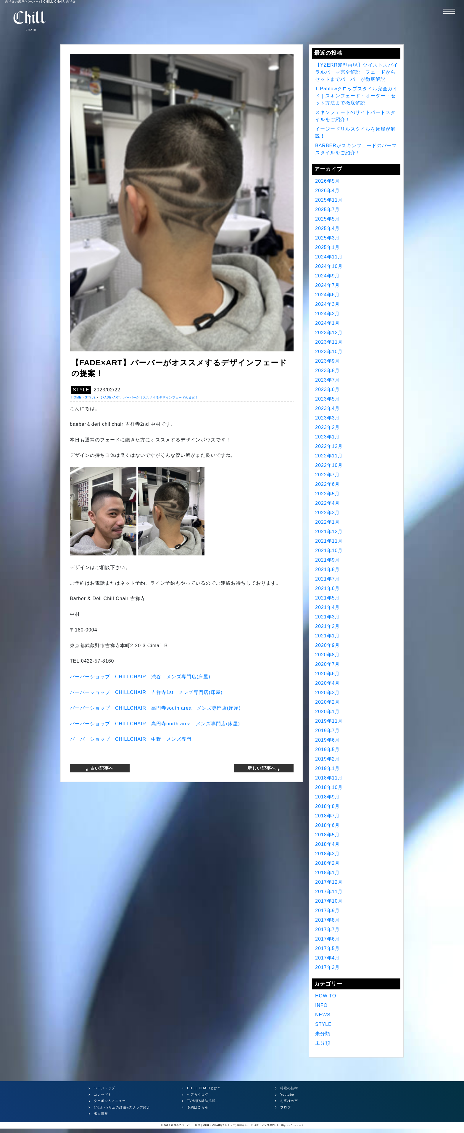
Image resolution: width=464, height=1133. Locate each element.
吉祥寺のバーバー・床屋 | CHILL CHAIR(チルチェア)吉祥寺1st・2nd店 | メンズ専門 (223, 1125)
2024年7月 (327, 285)
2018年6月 (327, 825)
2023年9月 (327, 361)
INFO (321, 1005)
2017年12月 (329, 882)
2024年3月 (327, 304)
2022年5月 (327, 493)
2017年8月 (327, 920)
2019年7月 (327, 730)
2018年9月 (327, 796)
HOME (76, 397)
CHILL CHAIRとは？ (204, 1088)
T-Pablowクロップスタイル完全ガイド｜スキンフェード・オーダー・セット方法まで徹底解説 (356, 95)
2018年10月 (329, 787)
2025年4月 (327, 228)
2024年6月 (327, 294)
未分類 (322, 1033)
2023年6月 (327, 389)
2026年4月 (327, 190)
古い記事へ (99, 768)
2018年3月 (327, 853)
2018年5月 (327, 834)
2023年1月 (327, 436)
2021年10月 (329, 550)
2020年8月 (327, 654)
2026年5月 (327, 181)
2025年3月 (327, 237)
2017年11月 (329, 891)
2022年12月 (329, 446)
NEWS (323, 1014)
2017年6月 (327, 938)
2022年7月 (327, 474)
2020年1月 (327, 711)
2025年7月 (327, 209)
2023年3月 (327, 417)
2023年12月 (329, 332)
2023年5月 (327, 398)
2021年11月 (329, 541)
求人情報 (101, 1113)
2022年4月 (327, 503)
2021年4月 (327, 607)
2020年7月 (327, 664)
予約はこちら (197, 1107)
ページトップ (104, 1088)
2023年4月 (327, 408)
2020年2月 (327, 702)
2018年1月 (327, 872)
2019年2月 (327, 758)
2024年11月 (329, 256)
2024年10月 (329, 266)
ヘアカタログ (197, 1094)
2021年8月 (327, 569)
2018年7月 (327, 815)
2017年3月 (327, 967)
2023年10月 (329, 351)
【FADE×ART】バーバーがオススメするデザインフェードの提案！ (148, 397)
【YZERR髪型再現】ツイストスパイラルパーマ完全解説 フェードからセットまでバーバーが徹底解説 (356, 72)
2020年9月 (327, 645)
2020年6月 (327, 673)
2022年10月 (329, 465)
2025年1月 (327, 247)
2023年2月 (327, 427)
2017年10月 (329, 901)
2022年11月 (329, 455)
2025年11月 (329, 200)
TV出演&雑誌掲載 (201, 1101)
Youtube (287, 1094)
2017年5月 (327, 948)
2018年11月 (329, 777)
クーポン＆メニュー (110, 1101)
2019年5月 (327, 749)
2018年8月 (327, 806)
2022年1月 (327, 522)
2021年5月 (327, 597)
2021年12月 (329, 531)
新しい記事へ (264, 768)
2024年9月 (327, 275)
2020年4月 (327, 683)
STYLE (81, 389)
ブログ (285, 1107)
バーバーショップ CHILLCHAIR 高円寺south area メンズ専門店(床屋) (155, 708)
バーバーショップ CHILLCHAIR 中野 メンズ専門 (130, 739)
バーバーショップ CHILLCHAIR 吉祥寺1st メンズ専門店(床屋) (146, 692)
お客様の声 (289, 1101)
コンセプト (103, 1094)
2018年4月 (327, 844)
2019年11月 (329, 721)
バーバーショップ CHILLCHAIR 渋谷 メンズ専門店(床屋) (140, 676)
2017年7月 (327, 929)
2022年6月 (327, 484)
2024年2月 (327, 313)
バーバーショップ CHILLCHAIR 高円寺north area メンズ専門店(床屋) (155, 723)
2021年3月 (327, 616)
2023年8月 (327, 370)
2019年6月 (327, 740)
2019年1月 (327, 768)
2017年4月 (327, 957)
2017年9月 (327, 910)
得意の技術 (289, 1088)
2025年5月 (327, 218)
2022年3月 (327, 512)
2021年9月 (327, 560)
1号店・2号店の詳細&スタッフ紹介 (122, 1107)
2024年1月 (327, 323)
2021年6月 (327, 588)
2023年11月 (329, 342)
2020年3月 (327, 692)
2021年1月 (327, 635)
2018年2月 (327, 863)
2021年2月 (327, 626)
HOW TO (325, 995)
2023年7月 (327, 380)
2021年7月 (327, 578)
